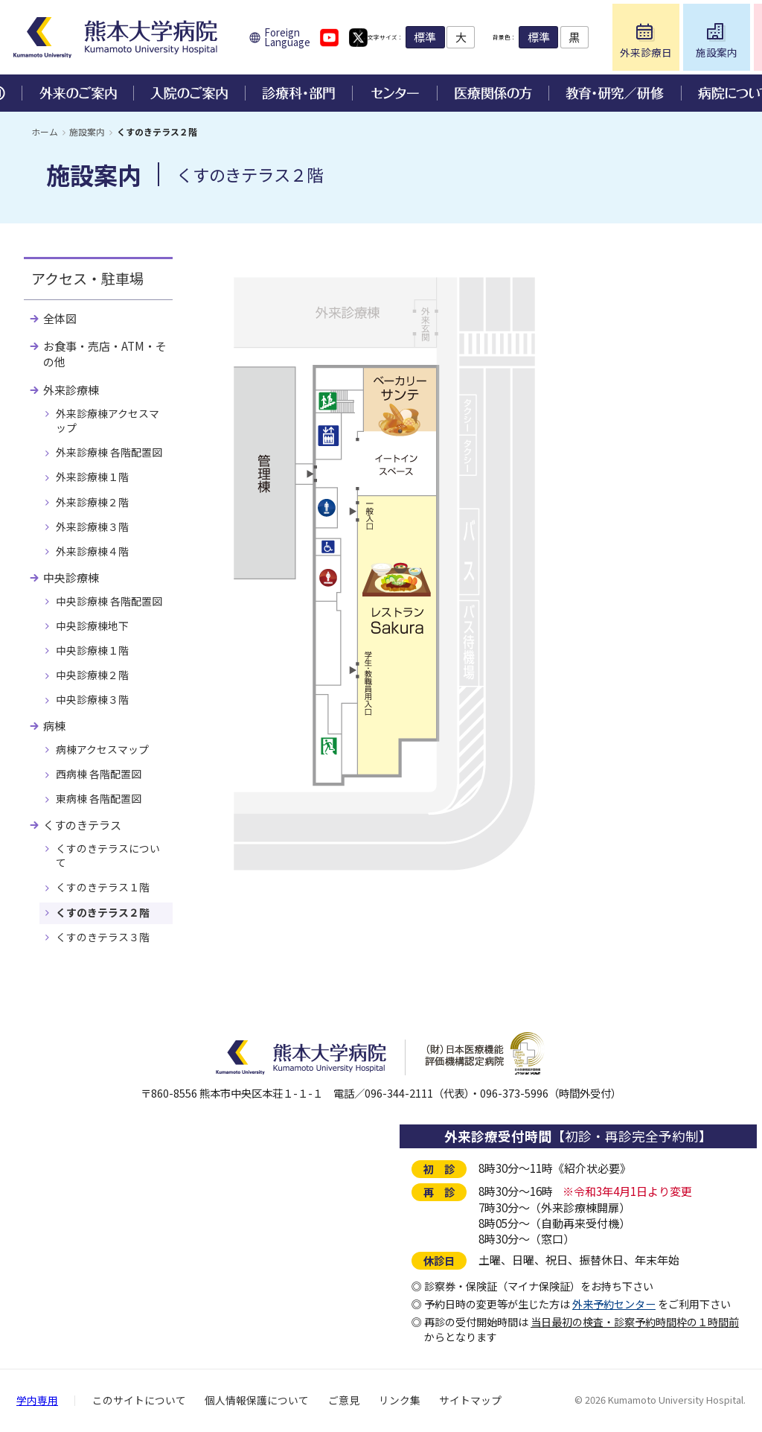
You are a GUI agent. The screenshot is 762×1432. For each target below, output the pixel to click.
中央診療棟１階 (92, 650)
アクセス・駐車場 (87, 278)
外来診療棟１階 (92, 476)
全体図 (60, 318)
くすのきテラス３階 (103, 936)
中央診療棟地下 (92, 625)
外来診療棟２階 (92, 501)
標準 (463, 37)
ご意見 (343, 1400)
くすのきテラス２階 (103, 912)
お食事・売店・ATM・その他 (105, 353)
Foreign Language (287, 37)
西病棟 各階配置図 (98, 773)
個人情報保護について (257, 1400)
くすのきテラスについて (108, 855)
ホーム (44, 131)
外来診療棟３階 (92, 526)
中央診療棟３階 (92, 699)
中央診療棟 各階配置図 (109, 601)
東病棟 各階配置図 (98, 798)
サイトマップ (470, 1400)
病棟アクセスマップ (102, 749)
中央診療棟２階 (92, 674)
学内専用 (37, 1400)
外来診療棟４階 (92, 551)
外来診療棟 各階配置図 (109, 452)
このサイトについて (139, 1400)
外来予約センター (614, 1303)
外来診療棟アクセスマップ (107, 420)
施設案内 (87, 131)
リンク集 (399, 1400)
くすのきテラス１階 (103, 886)
